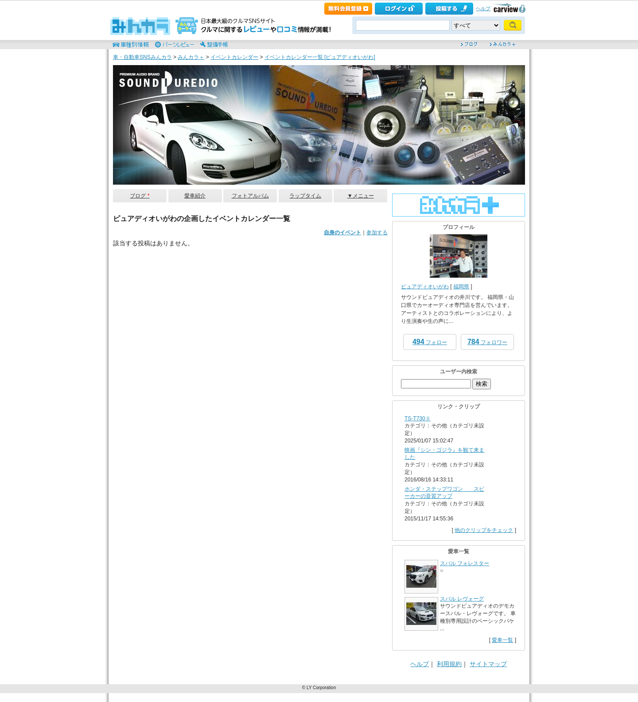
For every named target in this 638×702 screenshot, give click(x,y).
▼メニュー (360, 196)
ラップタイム (305, 196)
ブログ (139, 196)
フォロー (429, 341)
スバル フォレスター (464, 563)
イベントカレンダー (234, 57)
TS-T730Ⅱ (418, 418)
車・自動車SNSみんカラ (142, 57)
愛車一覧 (502, 640)
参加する (377, 232)
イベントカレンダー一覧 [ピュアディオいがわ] (320, 57)
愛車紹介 (195, 196)
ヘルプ (483, 8)
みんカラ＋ (191, 57)
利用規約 (449, 663)
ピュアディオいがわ (425, 286)
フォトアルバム (250, 196)
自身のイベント (342, 232)
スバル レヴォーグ (462, 599)
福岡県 (461, 286)
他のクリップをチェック (484, 530)
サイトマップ (488, 663)
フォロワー (487, 341)
